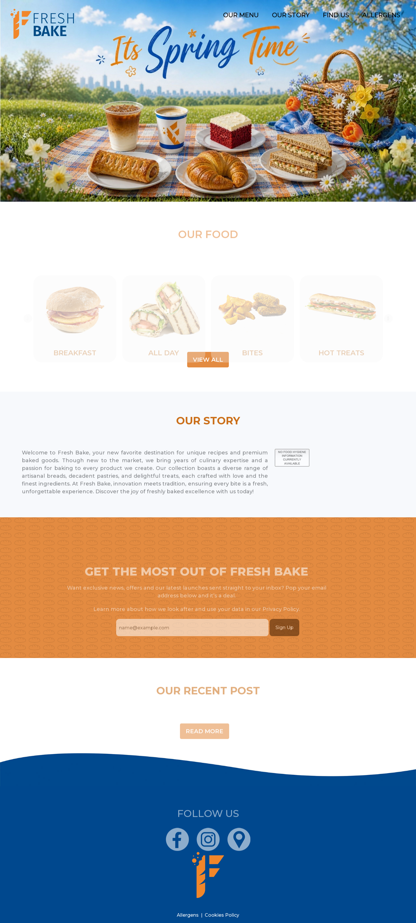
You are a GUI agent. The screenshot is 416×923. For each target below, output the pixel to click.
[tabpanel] (74, 340)
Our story (291, 15)
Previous (28, 340)
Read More (204, 742)
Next (388, 340)
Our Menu (241, 15)
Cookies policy (222, 915)
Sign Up (284, 638)
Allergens (381, 15)
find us (336, 15)
